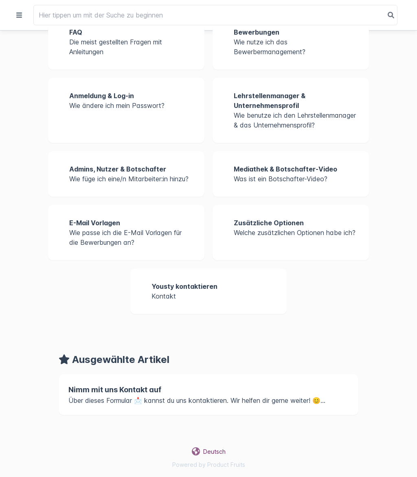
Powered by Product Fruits (208, 464)
